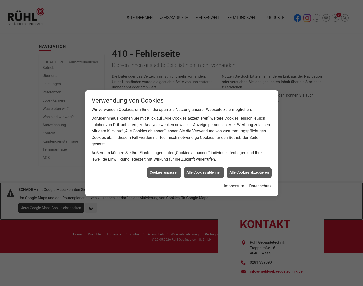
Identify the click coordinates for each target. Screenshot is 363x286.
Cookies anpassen (164, 170)
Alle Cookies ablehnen (203, 170)
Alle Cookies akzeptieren (249, 170)
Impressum (234, 183)
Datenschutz (260, 183)
